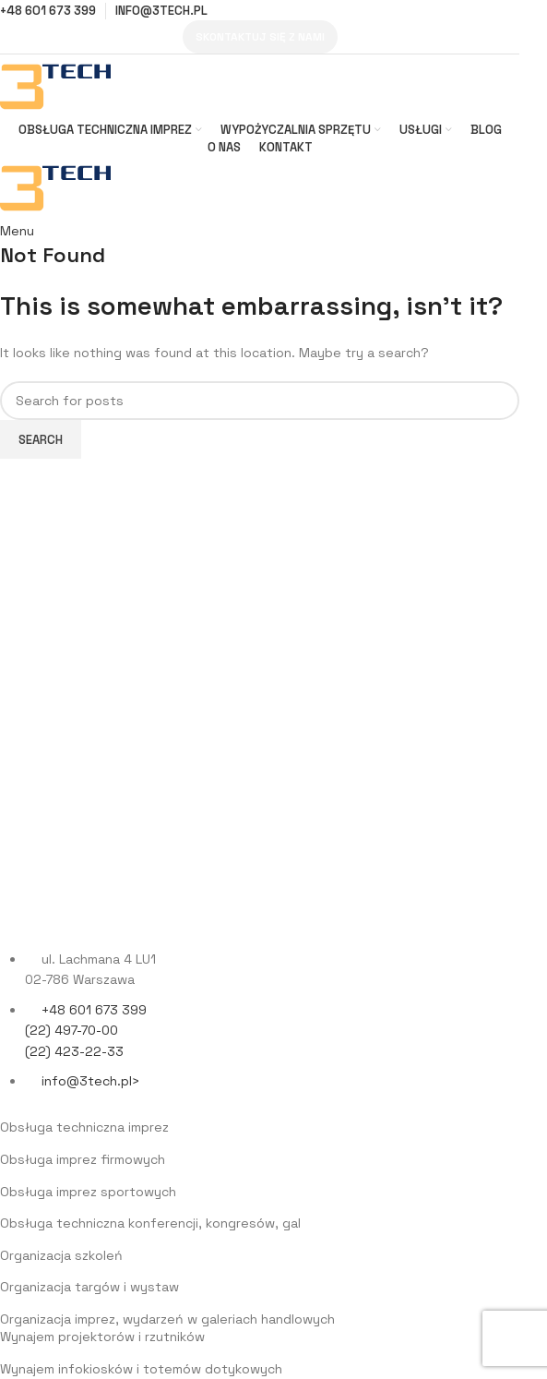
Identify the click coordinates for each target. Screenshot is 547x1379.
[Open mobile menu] (17, 230)
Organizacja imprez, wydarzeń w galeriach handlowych (167, 1319)
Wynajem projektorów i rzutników (102, 1336)
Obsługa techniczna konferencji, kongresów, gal (150, 1223)
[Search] (259, 400)
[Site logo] (55, 86)
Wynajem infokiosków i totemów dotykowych (141, 1369)
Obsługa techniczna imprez (84, 1127)
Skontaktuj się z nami (260, 37)
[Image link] (110, 914)
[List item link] (259, 1029)
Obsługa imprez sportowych (88, 1191)
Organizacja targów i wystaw (89, 1286)
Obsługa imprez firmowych (82, 1159)
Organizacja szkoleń (61, 1255)
